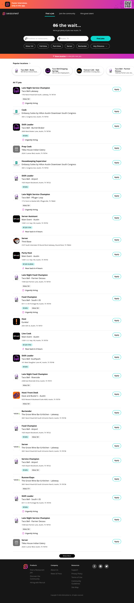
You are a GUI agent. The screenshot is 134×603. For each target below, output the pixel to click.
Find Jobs (101, 38)
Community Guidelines (76, 582)
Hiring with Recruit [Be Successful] (37, 582)
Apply (116, 89)
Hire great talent (87, 13)
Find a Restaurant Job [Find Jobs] (37, 571)
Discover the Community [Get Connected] (35, 577)
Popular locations (21, 63)
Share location (59, 56)
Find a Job (50, 13)
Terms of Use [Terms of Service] (77, 577)
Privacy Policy (77, 573)
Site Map (75, 587)
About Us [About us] (54, 570)
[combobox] (39, 38)
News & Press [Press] (56, 573)
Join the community (67, 13)
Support (75, 570)
